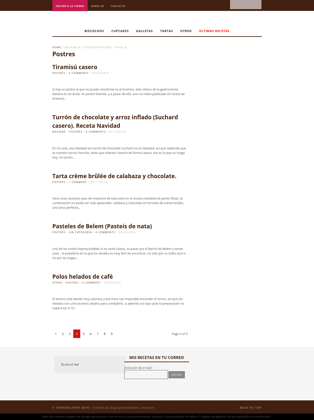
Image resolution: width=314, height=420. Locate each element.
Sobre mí (97, 6)
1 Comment (78, 182)
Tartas (166, 31)
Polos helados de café (82, 276)
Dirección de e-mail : (138, 368)
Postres (58, 73)
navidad (59, 131)
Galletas (144, 31)
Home (56, 47)
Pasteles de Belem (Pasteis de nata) (102, 226)
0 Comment (91, 282)
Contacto (118, 6)
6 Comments (96, 131)
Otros (186, 31)
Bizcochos (94, 31)
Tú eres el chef (70, 364)
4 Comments (105, 232)
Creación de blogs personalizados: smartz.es (123, 408)
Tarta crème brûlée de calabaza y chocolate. (114, 176)
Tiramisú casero (74, 67)
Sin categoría (80, 232)
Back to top (251, 408)
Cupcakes (120, 31)
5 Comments (79, 73)
